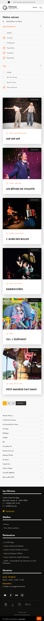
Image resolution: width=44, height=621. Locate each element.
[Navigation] (35, 7)
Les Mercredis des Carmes (10, 424)
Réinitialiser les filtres (12, 21)
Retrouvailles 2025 (8, 477)
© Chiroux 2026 (22, 612)
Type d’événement (9, 26)
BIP (4, 442)
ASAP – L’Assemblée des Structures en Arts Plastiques (19, 562)
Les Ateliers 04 (7, 446)
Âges (4, 66)
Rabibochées (14, 289)
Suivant (20, 403)
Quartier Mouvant (8, 451)
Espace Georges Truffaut (13, 553)
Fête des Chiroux (8, 416)
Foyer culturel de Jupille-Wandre (16, 557)
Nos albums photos (11, 528)
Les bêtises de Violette (20, 189)
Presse (6, 524)
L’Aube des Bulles (17, 239)
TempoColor (6, 464)
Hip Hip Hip (13, 138)
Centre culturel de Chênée (13, 546)
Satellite (5, 437)
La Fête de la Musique (9, 420)
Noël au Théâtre (7, 468)
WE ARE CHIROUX (8, 473)
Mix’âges (5, 429)
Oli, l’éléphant (16, 339)
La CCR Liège (9, 542)
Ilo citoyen (6, 459)
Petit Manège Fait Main (21, 389)
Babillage (6, 433)
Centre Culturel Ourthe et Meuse (16, 550)
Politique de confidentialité (22, 614)
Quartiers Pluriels (8, 455)
